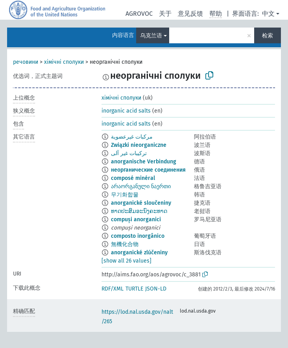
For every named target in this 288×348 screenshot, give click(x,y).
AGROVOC (139, 13)
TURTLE (134, 288)
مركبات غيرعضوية (132, 136)
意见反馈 (190, 13)
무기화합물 (124, 194)
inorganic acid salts (126, 110)
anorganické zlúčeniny (139, 252)
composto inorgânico (137, 236)
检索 (267, 35)
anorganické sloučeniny (141, 203)
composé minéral (133, 178)
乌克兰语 (151, 35)
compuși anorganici (136, 219)
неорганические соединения (148, 170)
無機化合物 (124, 244)
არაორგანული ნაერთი (141, 186)
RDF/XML (113, 288)
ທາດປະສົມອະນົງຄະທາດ (139, 211)
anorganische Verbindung (143, 161)
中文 (268, 13)
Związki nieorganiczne (138, 145)
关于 (165, 13)
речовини (25, 62)
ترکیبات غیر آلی (129, 153)
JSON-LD (155, 288)
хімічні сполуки (64, 62)
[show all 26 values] (126, 260)
